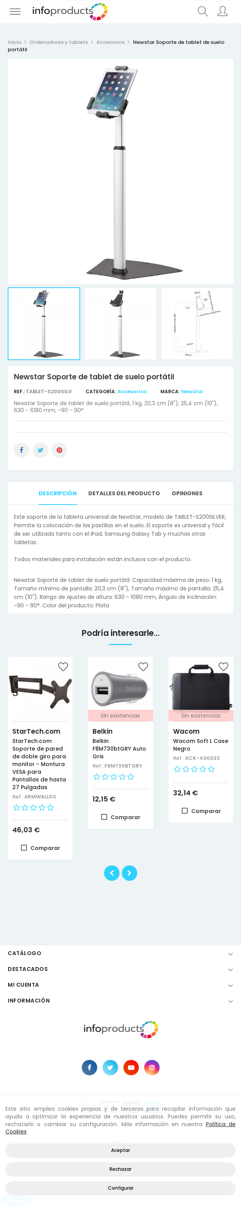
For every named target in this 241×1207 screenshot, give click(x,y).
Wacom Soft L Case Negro (200, 745)
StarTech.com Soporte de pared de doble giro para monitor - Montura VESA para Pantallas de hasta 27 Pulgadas (39, 764)
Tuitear (40, 450)
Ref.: (20, 391)
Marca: (170, 391)
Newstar (192, 391)
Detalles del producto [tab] (124, 493)
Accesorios (132, 391)
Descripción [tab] (58, 493)
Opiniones (187, 493)
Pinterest (59, 450)
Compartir (21, 450)
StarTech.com (36, 731)
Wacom (186, 731)
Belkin (103, 731)
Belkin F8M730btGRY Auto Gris (119, 748)
